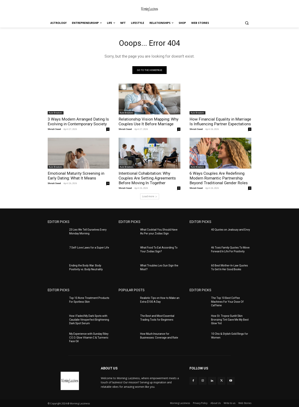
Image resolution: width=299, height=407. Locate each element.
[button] (246, 22)
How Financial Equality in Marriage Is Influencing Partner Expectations (220, 121)
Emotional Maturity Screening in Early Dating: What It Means (76, 175)
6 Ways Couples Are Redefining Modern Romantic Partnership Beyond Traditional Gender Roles (219, 178)
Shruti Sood (54, 129)
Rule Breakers (55, 112)
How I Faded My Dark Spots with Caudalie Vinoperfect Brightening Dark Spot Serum (89, 319)
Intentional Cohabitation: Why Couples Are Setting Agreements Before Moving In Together (147, 178)
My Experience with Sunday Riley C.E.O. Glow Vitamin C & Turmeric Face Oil (89, 337)
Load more (149, 196)
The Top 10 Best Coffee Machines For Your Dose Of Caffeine (227, 301)
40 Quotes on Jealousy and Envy (230, 229)
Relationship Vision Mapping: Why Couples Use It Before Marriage (148, 121)
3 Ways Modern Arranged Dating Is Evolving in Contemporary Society (78, 121)
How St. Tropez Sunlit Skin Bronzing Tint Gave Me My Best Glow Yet (230, 319)
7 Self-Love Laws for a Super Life (89, 247)
